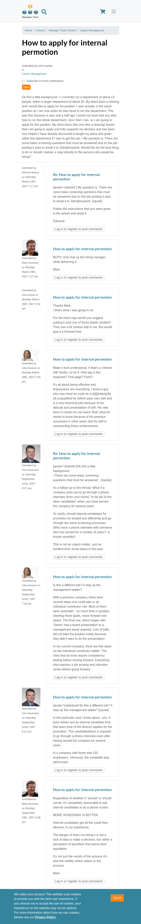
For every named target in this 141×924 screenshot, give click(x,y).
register (73, 229)
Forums (40, 30)
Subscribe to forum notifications (45, 80)
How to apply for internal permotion (82, 249)
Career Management (92, 30)
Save (26, 87)
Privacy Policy (45, 917)
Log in (59, 229)
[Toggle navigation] (113, 11)
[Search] (44, 12)
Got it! (117, 898)
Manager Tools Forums (62, 30)
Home (28, 30)
